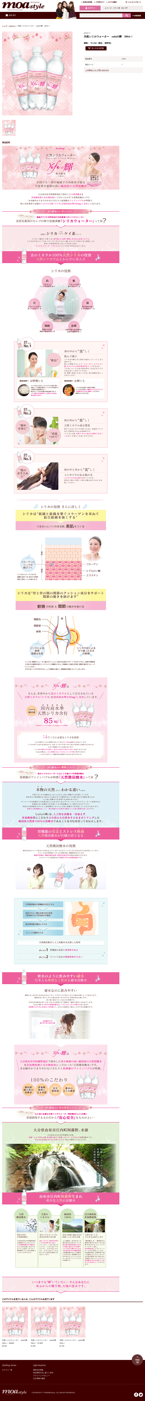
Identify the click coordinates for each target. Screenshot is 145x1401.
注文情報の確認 (39, 1378)
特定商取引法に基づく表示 (43, 1373)
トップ (4, 26)
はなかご (12, 26)
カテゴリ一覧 (7, 1370)
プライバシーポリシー (41, 1376)
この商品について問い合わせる (97, 70)
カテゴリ (10, 15)
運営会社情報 (38, 1370)
